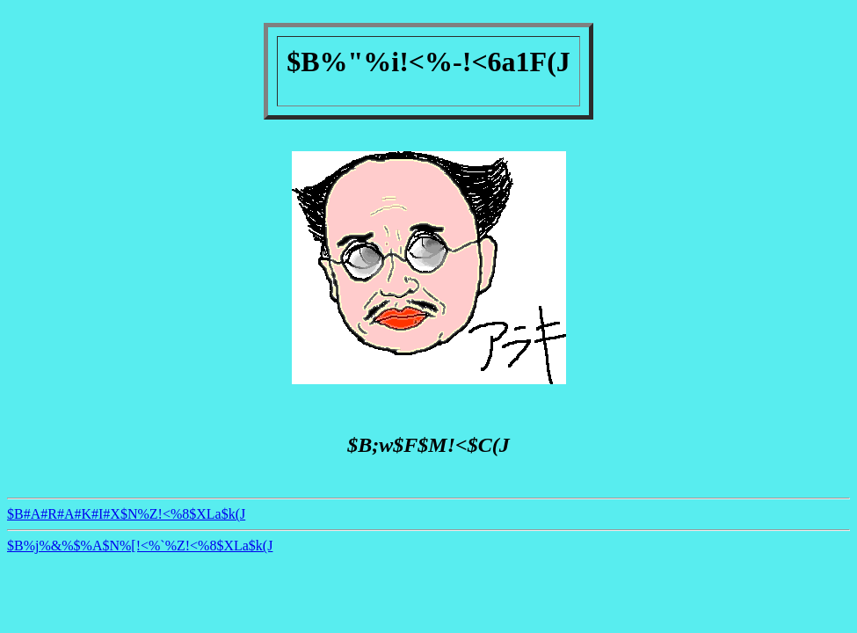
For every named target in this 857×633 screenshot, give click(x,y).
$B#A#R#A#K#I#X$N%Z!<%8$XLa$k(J (126, 513)
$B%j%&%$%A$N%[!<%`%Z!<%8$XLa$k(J (139, 545)
